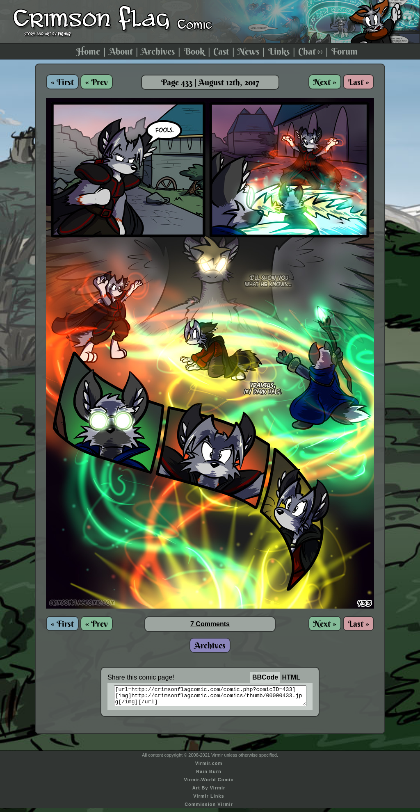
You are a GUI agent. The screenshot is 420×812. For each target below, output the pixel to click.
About (120, 51)
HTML (291, 677)
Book (194, 51)
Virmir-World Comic (209, 783)
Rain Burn (208, 775)
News (248, 51)
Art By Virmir (209, 791)
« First (62, 82)
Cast (221, 51)
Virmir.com (209, 766)
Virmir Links (208, 799)
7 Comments (210, 623)
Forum (344, 51)
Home (88, 51)
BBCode (265, 677)
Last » (358, 82)
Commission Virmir (209, 807)
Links (279, 51)
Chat (310, 51)
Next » (324, 82)
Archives (158, 51)
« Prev (96, 82)
